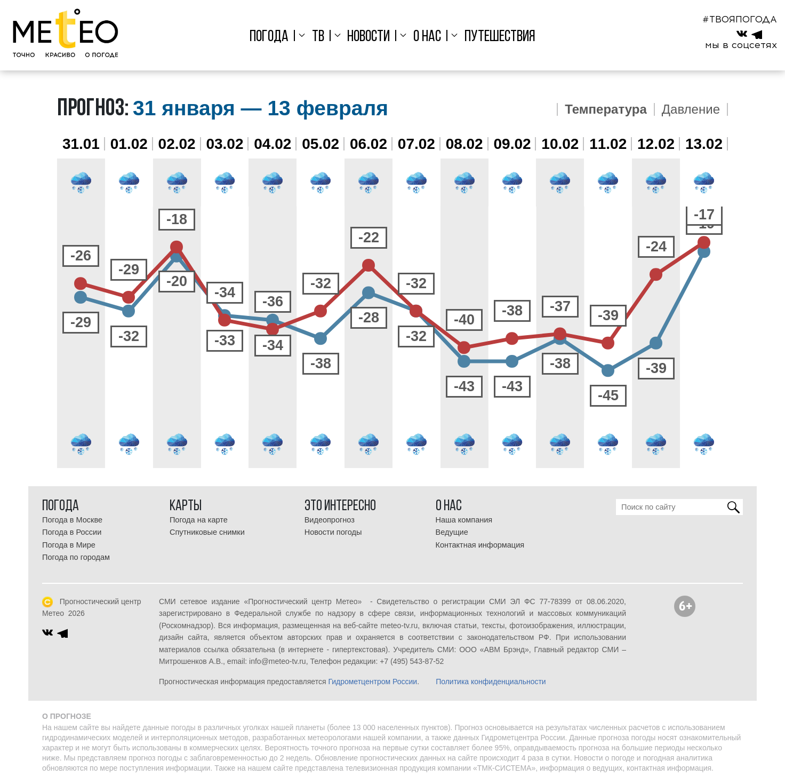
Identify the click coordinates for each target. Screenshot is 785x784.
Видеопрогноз (330, 520)
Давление (691, 109)
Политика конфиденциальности (491, 681)
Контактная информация (480, 545)
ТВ (318, 37)
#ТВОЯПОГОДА (739, 19)
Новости (368, 37)
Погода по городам (76, 557)
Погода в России (71, 532)
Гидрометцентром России (372, 681)
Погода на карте (199, 520)
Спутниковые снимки (207, 532)
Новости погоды (333, 532)
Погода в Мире (68, 545)
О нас (427, 37)
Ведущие (452, 532)
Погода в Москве (72, 520)
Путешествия (499, 37)
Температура (606, 109)
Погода (269, 37)
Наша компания (464, 520)
